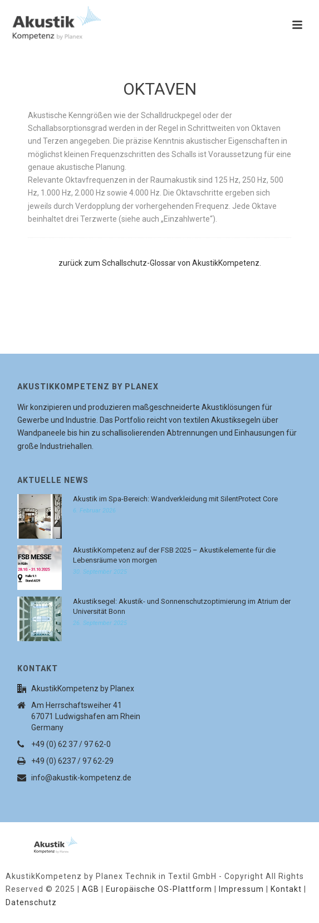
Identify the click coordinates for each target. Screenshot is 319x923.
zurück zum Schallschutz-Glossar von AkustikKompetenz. (159, 262)
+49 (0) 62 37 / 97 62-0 (71, 744)
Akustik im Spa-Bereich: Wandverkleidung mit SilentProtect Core (175, 499)
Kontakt (286, 889)
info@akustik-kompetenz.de (81, 777)
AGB (90, 889)
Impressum (241, 889)
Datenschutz (31, 902)
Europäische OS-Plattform (159, 889)
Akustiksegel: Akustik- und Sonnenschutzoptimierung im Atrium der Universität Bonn (182, 606)
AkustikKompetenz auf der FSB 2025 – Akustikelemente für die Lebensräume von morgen (174, 555)
